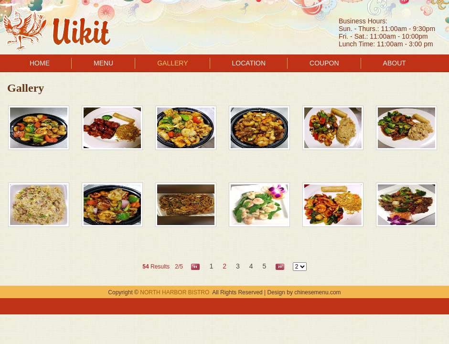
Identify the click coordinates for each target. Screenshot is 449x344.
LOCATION (249, 63)
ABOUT (394, 63)
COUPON (324, 63)
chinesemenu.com (317, 292)
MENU (103, 63)
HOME (40, 63)
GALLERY (172, 63)
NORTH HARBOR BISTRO (174, 292)
